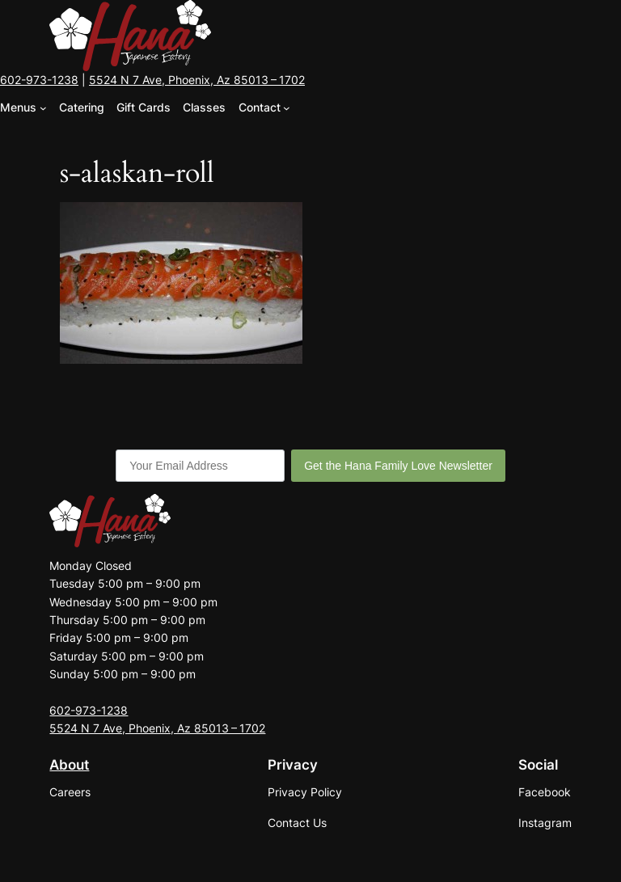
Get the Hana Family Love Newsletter (398, 465)
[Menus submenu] (43, 108)
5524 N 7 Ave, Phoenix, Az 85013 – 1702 (197, 80)
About (69, 765)
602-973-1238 (39, 80)
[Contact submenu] (286, 108)
